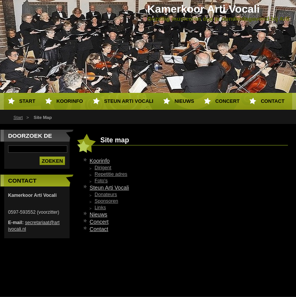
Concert (99, 222)
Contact (99, 229)
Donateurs (106, 194)
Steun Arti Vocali (109, 188)
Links (100, 207)
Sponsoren (106, 201)
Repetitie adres (111, 174)
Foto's (101, 180)
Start (18, 117)
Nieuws (98, 214)
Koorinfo (100, 161)
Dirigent (103, 167)
